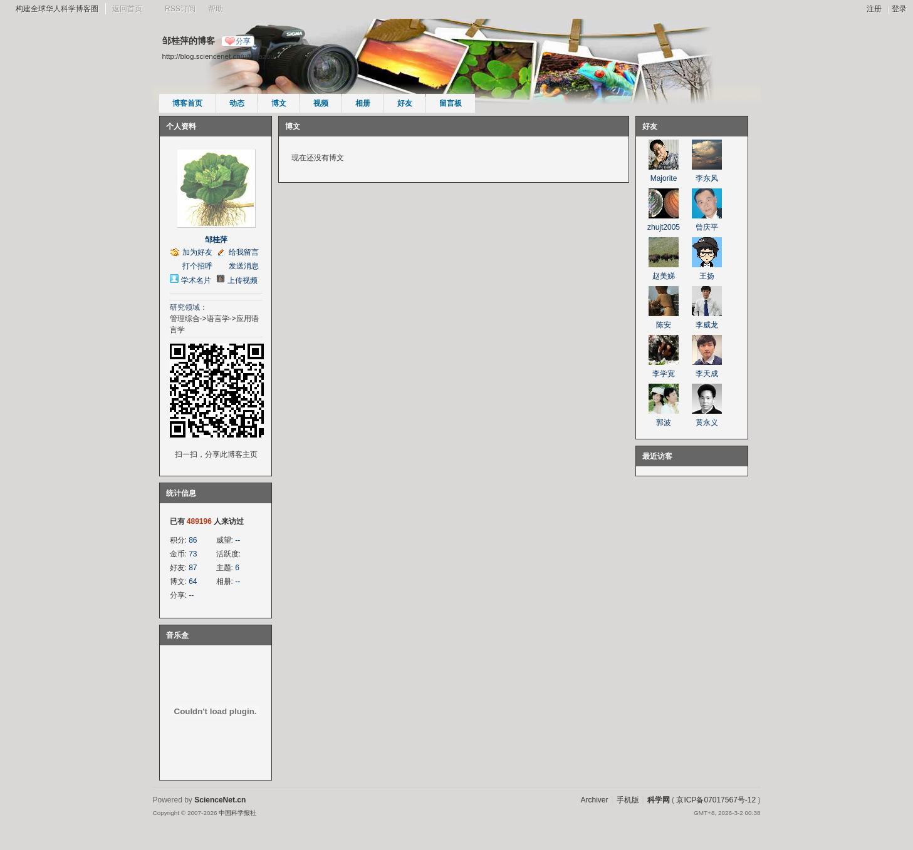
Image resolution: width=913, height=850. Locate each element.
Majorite (663, 178)
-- (237, 540)
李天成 (707, 373)
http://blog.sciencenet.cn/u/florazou (218, 56)
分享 (243, 41)
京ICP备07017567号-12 (716, 800)
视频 (320, 103)
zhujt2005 (663, 227)
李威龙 (707, 324)
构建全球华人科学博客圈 (57, 8)
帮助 (215, 8)
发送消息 (244, 266)
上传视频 (242, 280)
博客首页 (187, 103)
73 (193, 554)
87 (193, 567)
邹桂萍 (216, 239)
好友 (404, 103)
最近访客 (657, 456)
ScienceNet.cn (220, 800)
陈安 (663, 324)
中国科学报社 (237, 812)
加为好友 (197, 252)
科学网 (658, 800)
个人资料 (181, 126)
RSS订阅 (180, 8)
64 (193, 581)
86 (193, 540)
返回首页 (127, 8)
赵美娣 (663, 276)
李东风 (707, 178)
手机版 (628, 800)
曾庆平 (707, 227)
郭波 (663, 422)
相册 (362, 103)
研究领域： (188, 307)
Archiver (594, 800)
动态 (236, 103)
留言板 (450, 103)
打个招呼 (197, 266)
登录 (899, 8)
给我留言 (244, 252)
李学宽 (663, 373)
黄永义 (707, 422)
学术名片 (196, 280)
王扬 (706, 276)
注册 (874, 8)
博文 (278, 103)
